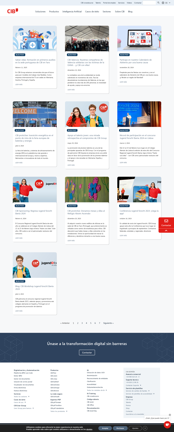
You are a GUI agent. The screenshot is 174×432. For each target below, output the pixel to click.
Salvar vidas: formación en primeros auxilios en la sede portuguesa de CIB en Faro (35, 61)
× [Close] (169, 415)
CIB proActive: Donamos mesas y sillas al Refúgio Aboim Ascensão (86, 212)
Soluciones (40, 11)
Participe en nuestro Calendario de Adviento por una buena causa (136, 61)
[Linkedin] (108, 427)
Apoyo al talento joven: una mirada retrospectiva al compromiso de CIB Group (87, 136)
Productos (54, 11)
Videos (129, 3)
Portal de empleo (109, 3)
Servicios (121, 3)
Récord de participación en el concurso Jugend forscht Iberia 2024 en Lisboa (138, 136)
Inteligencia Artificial (72, 11)
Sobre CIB (119, 11)
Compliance (66, 427)
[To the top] (166, 230)
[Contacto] (166, 221)
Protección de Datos (87, 427)
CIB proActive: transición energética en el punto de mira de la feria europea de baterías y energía (34, 138)
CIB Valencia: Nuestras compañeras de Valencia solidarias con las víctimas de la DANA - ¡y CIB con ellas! (86, 62)
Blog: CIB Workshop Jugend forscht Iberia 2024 (34, 287)
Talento (98, 3)
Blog (130, 11)
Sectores (107, 11)
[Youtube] (113, 427)
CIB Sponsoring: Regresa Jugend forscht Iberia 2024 (33, 212)
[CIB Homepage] (12, 10)
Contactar (137, 3)
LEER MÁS (19, 84)
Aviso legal (100, 427)
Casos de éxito (92, 11)
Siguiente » (108, 323)
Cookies (75, 427)
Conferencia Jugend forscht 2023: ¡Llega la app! (139, 212)
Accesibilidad (54, 427)
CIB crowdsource (87, 3)
